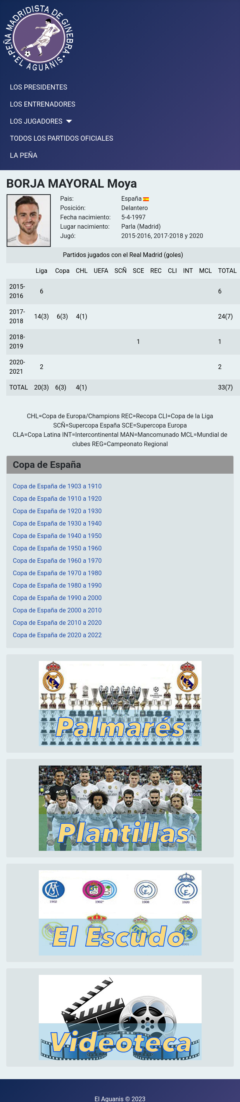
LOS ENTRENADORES (43, 104)
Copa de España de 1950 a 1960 (57, 548)
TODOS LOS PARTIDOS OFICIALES (61, 138)
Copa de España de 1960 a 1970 (57, 560)
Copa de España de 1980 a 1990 (57, 585)
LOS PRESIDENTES (38, 87)
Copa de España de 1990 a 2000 (57, 598)
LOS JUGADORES (36, 121)
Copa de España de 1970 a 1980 (57, 573)
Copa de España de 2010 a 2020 (57, 622)
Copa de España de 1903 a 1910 (57, 486)
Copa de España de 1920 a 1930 (57, 511)
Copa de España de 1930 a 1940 (57, 523)
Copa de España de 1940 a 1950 (57, 536)
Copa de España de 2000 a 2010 (57, 610)
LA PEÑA (24, 155)
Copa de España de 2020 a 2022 (57, 635)
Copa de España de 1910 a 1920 (57, 498)
